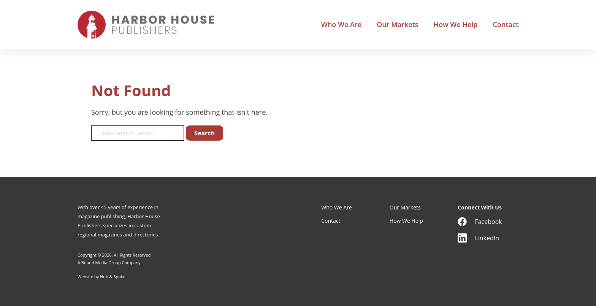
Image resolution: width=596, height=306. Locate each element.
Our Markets (397, 25)
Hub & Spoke (112, 276)
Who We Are (341, 25)
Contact (505, 25)
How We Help (455, 25)
